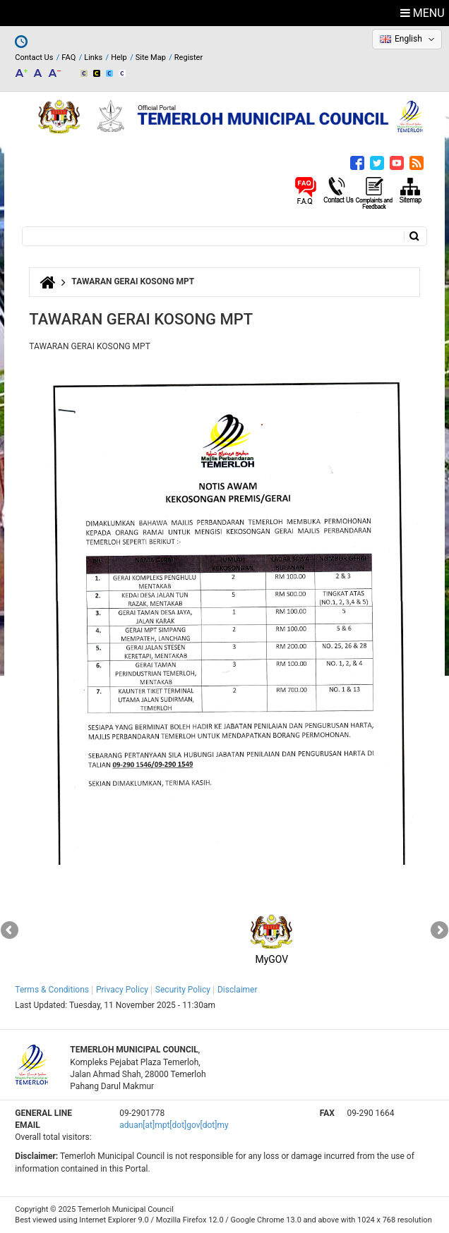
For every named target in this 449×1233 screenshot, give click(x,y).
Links (93, 57)
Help (119, 57)
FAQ (68, 57)
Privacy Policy (122, 990)
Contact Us (34, 57)
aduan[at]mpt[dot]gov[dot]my (173, 1125)
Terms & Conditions (52, 990)
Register (188, 57)
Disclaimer (237, 990)
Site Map (151, 57)
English (408, 39)
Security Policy (182, 990)
